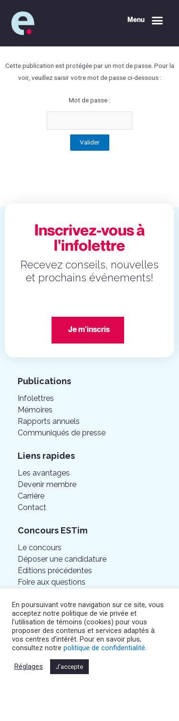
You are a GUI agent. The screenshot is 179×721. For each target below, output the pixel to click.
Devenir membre (47, 484)
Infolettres (36, 398)
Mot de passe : (89, 113)
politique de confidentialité (104, 647)
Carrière (31, 495)
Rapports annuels (49, 421)
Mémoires (35, 409)
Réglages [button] (28, 666)
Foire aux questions (51, 582)
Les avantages (44, 472)
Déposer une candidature (62, 559)
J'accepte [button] (69, 666)
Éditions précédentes (55, 570)
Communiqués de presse (61, 432)
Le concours (40, 547)
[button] (145, 20)
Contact (32, 507)
